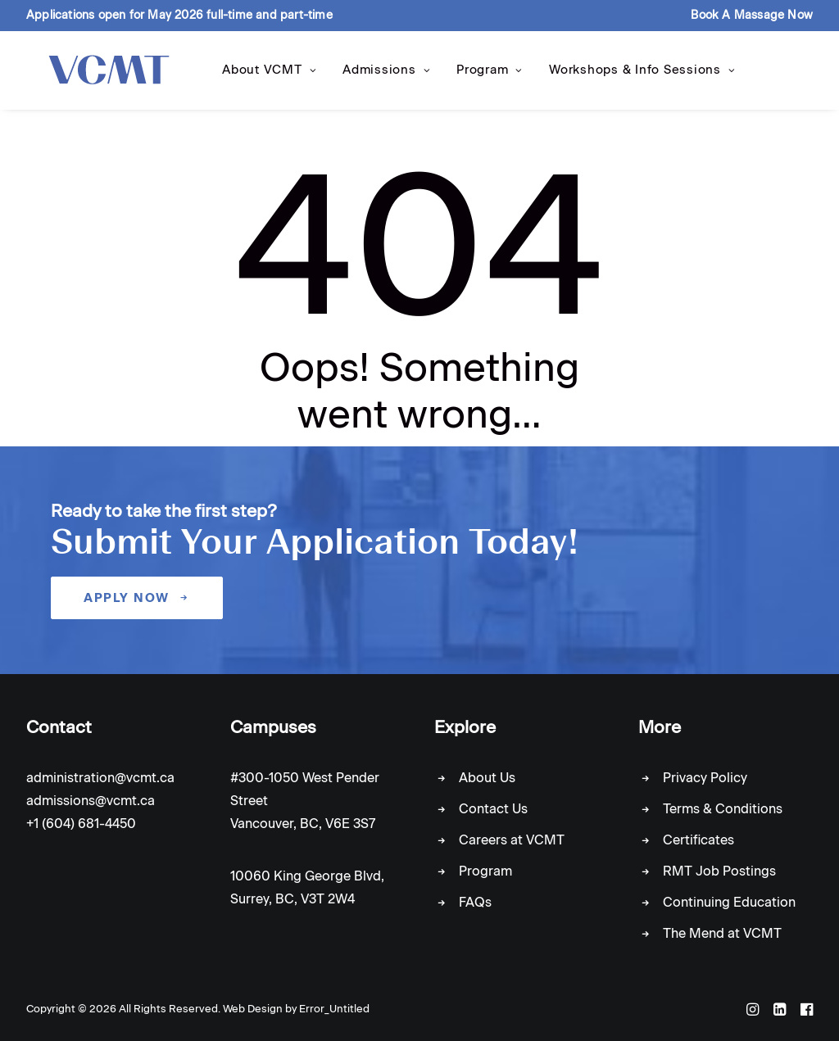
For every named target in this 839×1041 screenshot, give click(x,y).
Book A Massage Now (752, 15)
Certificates (698, 840)
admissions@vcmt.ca (90, 800)
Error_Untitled (334, 1009)
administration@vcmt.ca (100, 777)
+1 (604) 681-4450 (81, 823)
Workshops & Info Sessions (632, 75)
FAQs (475, 902)
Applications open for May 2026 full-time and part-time (179, 15)
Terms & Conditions (722, 809)
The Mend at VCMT (722, 933)
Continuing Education (729, 902)
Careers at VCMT (512, 840)
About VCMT (259, 75)
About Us (487, 777)
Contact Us (493, 809)
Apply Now (137, 598)
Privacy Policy (705, 777)
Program (480, 75)
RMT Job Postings (719, 871)
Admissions (376, 75)
